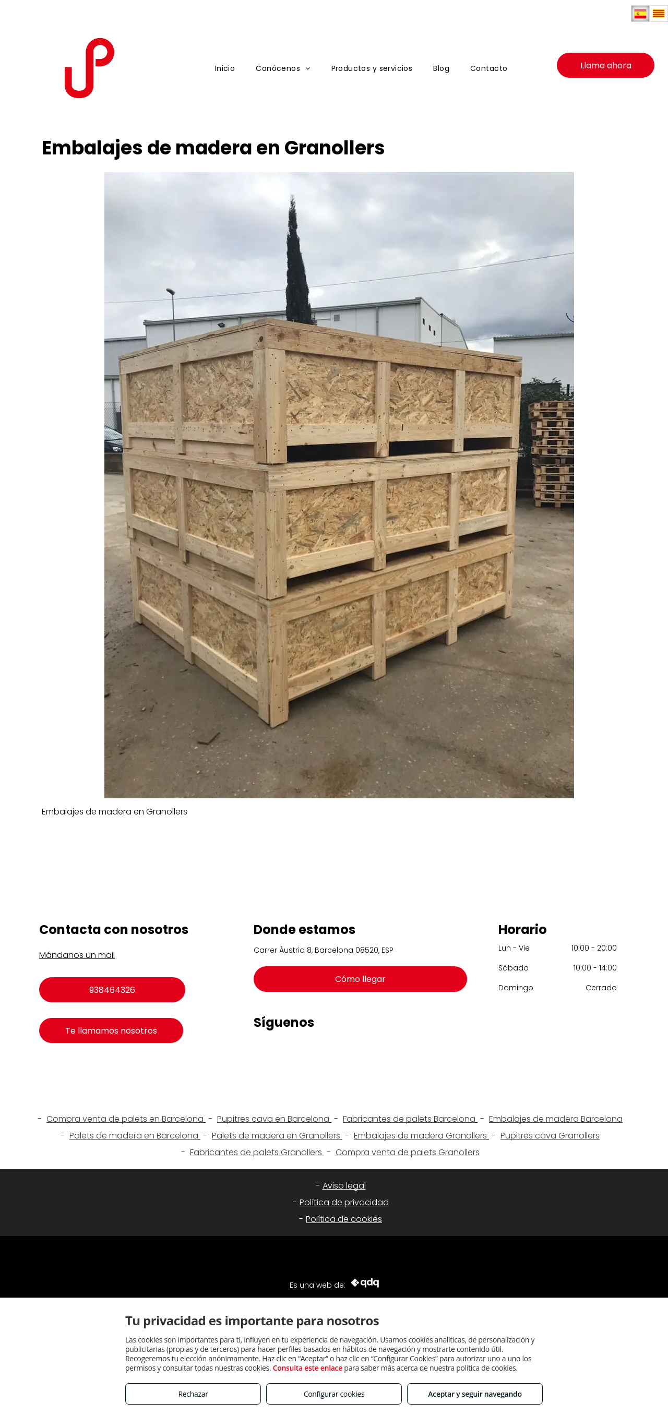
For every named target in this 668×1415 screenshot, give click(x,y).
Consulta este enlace (307, 1368)
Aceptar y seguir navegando (474, 1394)
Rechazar (193, 1394)
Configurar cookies (334, 1394)
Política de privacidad (344, 1202)
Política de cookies (344, 1219)
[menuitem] (225, 68)
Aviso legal (344, 1186)
